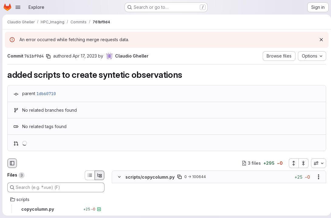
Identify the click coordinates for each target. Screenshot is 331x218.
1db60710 (46, 93)
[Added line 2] (133, 192)
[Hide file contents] (119, 176)
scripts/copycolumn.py (150, 176)
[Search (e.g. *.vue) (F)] (55, 187)
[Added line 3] (133, 198)
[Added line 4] (133, 204)
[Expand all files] (291, 163)
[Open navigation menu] (18, 7)
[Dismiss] (318, 39)
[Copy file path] (179, 176)
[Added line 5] (133, 210)
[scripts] (56, 199)
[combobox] (316, 163)
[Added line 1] (133, 186)
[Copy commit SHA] (48, 56)
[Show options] (316, 176)
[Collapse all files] (301, 163)
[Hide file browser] (12, 163)
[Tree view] (99, 175)
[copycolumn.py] (56, 209)
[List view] (89, 175)
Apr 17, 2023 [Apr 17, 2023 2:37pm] (85, 55)
